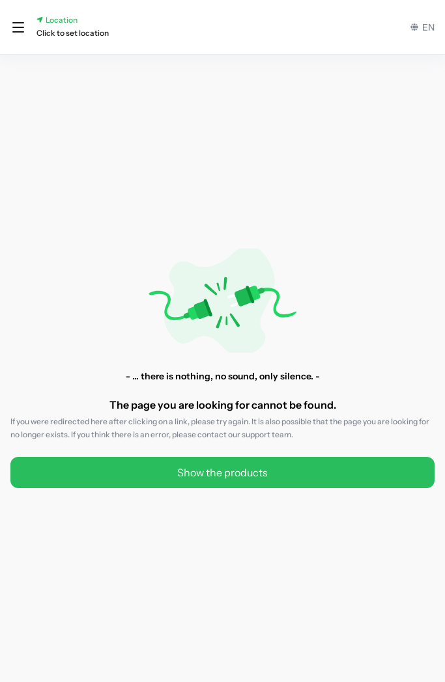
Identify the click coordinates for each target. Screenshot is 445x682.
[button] (18, 27)
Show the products (222, 472)
